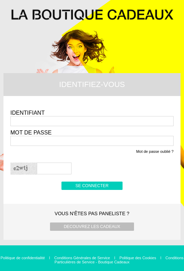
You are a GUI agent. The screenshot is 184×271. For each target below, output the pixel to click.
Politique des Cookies (137, 258)
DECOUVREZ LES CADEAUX (92, 226)
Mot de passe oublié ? (155, 151)
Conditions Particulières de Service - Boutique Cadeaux (119, 260)
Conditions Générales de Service (82, 258)
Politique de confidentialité (22, 258)
